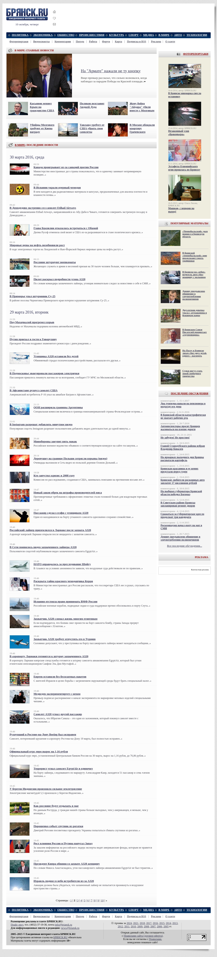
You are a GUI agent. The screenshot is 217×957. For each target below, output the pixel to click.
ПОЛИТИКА (20, 34)
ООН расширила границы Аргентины (58, 407)
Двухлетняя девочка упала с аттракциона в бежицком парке (194, 313)
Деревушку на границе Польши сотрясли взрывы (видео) (70, 458)
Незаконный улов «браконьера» (178, 132)
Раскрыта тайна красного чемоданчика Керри (63, 581)
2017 (148, 923)
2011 (126, 926)
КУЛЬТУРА (116, 34)
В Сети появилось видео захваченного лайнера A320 (43, 547)
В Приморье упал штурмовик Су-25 (32, 296)
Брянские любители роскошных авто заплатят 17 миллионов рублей (183, 481)
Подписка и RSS (136, 41)
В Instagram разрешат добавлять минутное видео (41, 424)
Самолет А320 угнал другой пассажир (58, 714)
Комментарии (62, 41)
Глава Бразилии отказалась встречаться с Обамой (66, 228)
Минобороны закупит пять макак (55, 441)
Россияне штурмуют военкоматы (55, 262)
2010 (133, 926)
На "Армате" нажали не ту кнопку (111, 71)
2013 (175, 923)
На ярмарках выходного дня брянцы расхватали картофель (182, 459)
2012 (120, 926)
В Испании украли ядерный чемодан (57, 187)
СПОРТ (134, 34)
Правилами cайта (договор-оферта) (143, 935)
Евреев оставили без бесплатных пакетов (60, 676)
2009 (139, 926)
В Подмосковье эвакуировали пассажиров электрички (44, 373)
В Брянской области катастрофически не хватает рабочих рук (183, 416)
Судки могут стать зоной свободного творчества (192, 373)
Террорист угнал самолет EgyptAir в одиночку (63, 768)
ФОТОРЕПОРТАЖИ (195, 53)
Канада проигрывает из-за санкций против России (66, 167)
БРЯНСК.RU (60, 937)
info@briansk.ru (63, 924)
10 (102, 900)
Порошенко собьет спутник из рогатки (58, 826)
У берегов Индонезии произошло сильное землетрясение (46, 788)
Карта (118, 41)
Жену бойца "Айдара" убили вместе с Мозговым (142, 107)
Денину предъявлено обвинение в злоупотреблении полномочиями (193, 295)
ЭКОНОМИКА (43, 34)
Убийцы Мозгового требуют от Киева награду (42, 128)
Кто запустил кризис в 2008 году (54, 475)
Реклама (156, 41)
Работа (93, 41)
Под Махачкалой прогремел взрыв (32, 322)
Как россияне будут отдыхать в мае (56, 805)
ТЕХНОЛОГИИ (196, 34)
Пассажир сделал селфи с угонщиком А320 (61, 512)
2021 (135, 923)
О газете (170, 41)
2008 (146, 926)
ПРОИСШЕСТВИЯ (91, 34)
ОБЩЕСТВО (66, 34)
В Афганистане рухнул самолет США (34, 390)
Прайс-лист (17, 924)
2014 (168, 923)
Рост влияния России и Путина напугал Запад (63, 843)
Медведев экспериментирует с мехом (57, 693)
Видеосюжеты (41, 41)
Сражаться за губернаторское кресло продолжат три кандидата (182, 515)
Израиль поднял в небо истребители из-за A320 (64, 881)
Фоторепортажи (18, 41)
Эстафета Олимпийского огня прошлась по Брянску (184, 168)
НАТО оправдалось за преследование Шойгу (62, 564)
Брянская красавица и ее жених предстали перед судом (179, 470)
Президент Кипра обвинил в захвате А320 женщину (67, 863)
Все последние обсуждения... (184, 545)
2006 (159, 926)
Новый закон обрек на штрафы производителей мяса (68, 492)
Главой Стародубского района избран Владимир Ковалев (183, 447)
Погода (80, 41)
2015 (161, 923)
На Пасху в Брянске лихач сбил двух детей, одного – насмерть (194, 353)
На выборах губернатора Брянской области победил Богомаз (181, 493)
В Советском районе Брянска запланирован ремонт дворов (178, 504)
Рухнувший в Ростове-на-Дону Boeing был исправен (43, 734)
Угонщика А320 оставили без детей (56, 356)
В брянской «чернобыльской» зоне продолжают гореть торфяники (194, 257)
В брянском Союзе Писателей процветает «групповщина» (194, 332)
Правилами (155, 939)
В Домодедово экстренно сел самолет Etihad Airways (43, 207)
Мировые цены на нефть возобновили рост (37, 245)
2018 (142, 923)
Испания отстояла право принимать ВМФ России (65, 601)
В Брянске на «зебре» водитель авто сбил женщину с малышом (194, 274)
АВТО (178, 34)
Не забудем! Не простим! (175, 437)
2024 (129, 923)
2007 (153, 926)
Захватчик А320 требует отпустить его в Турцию (65, 639)
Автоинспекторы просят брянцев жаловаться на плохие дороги (180, 428)
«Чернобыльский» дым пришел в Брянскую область (195, 234)
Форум (106, 41)
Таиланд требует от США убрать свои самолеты (92, 128)
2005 (166, 926)
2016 (155, 923)
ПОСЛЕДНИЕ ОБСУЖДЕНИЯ (189, 393)
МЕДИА (148, 34)
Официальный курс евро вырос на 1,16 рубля (39, 751)
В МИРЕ (164, 34)
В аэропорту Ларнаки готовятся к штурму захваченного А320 (49, 656)
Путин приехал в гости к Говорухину (33, 339)
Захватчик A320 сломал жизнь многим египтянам (65, 618)
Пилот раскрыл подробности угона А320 (59, 279)
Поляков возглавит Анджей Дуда (92, 105)
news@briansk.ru (70, 927)
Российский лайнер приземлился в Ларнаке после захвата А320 (50, 530)
